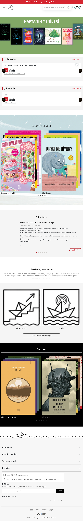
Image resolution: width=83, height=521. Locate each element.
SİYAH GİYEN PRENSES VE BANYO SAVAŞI (20, 66)
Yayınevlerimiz (41, 461)
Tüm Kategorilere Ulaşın (41, 335)
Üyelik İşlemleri (41, 454)
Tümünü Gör (76, 59)
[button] (37, 195)
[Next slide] (80, 71)
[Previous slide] (4, 71)
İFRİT (6, 95)
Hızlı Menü (41, 447)
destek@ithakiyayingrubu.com (18, 475)
